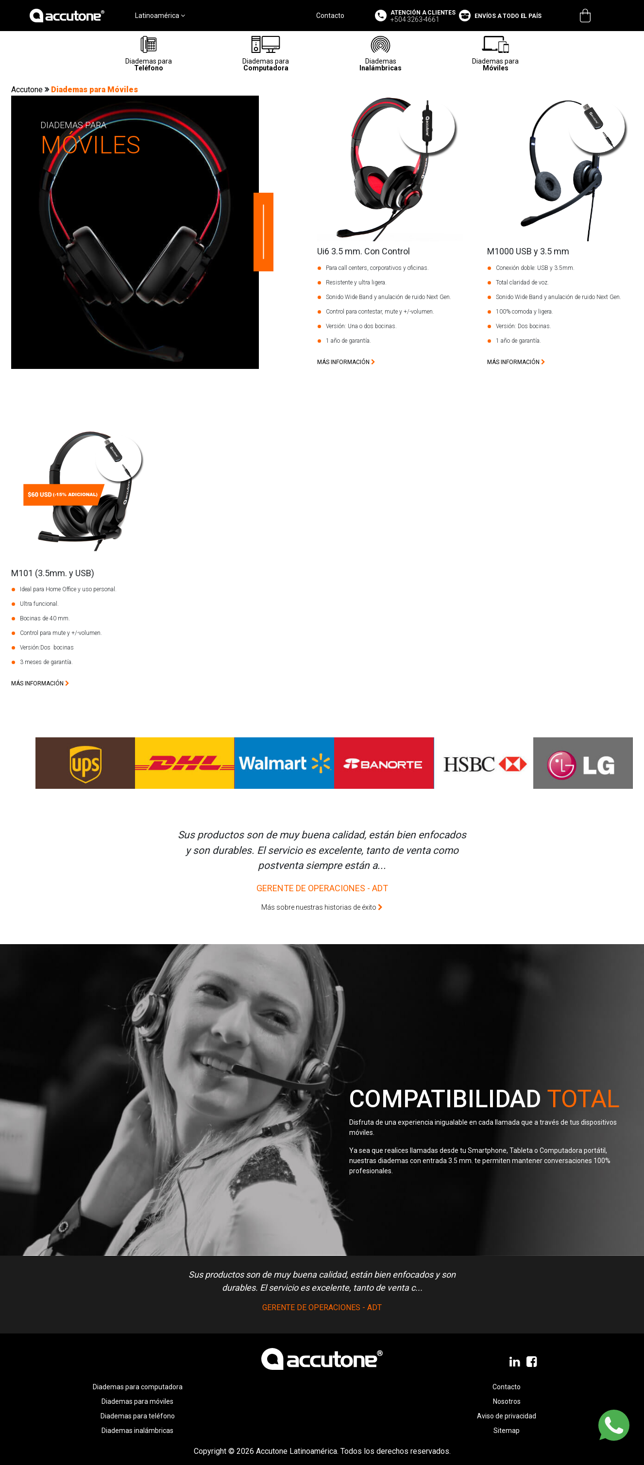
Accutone (28, 89)
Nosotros (507, 1401)
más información (346, 362)
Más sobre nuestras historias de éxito (322, 907)
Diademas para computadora (138, 1387)
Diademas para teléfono (138, 1416)
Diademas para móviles (137, 1401)
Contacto (330, 15)
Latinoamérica (160, 15)
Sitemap (506, 1430)
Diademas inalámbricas (137, 1430)
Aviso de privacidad (506, 1416)
